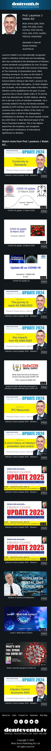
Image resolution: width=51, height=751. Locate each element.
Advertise (34, 715)
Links (14, 715)
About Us (6, 715)
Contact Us (23, 715)
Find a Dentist (3, 5)
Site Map (43, 715)
